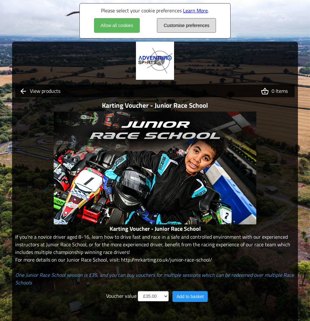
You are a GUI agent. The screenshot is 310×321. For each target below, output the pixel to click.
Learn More (195, 10)
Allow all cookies (117, 25)
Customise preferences (186, 25)
